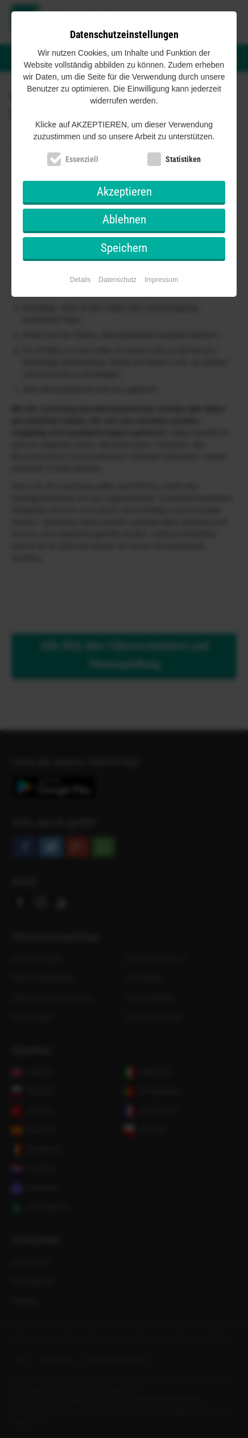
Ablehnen (124, 219)
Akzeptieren (124, 191)
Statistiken (183, 159)
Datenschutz (117, 280)
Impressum (161, 280)
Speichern (124, 248)
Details (80, 280)
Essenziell (81, 159)
